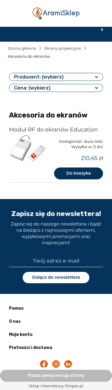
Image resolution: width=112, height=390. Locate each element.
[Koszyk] (98, 33)
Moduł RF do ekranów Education (53, 129)
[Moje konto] (70, 33)
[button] (14, 33)
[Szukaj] (42, 33)
